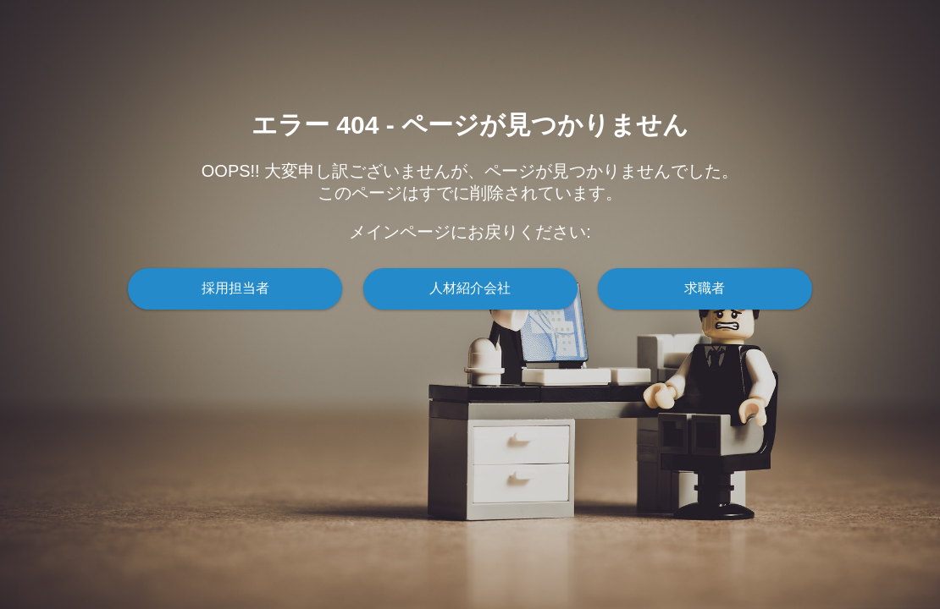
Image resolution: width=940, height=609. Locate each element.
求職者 (704, 288)
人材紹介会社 (470, 288)
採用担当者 (235, 288)
